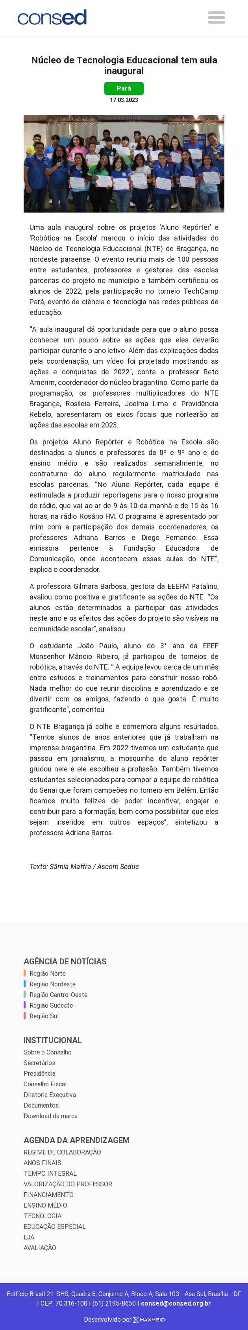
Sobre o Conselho (48, 1052)
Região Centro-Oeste (58, 995)
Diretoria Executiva (50, 1095)
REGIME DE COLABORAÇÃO (62, 1152)
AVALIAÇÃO (40, 1248)
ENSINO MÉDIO (45, 1205)
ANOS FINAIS (42, 1163)
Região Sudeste (51, 1005)
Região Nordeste (53, 984)
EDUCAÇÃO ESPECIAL (55, 1226)
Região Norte (48, 973)
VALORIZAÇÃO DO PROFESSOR (68, 1184)
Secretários (39, 1063)
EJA (29, 1237)
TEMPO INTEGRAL (50, 1173)
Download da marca (51, 1116)
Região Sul (44, 1016)
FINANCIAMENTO (49, 1195)
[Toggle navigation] (216, 17)
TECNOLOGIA (42, 1216)
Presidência (40, 1073)
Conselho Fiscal (45, 1084)
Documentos (41, 1105)
